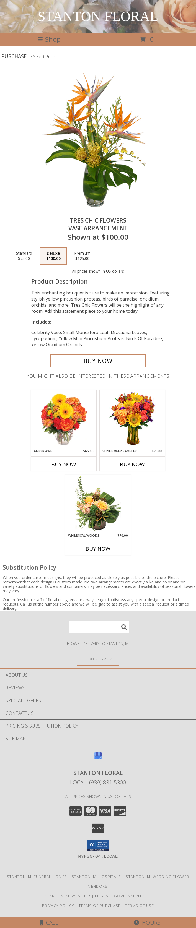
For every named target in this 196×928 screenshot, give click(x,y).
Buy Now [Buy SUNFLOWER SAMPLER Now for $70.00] (132, 464)
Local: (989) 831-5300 (98, 782)
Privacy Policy (58, 905)
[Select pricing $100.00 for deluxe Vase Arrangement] (53, 256)
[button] (98, 845)
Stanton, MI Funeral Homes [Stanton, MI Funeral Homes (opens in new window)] (37, 876)
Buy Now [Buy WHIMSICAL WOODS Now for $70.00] (98, 548)
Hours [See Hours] (147, 922)
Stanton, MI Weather (68, 895)
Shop (49, 39)
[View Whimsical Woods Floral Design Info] (98, 504)
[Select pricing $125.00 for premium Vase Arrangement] (82, 256)
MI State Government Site (123, 895)
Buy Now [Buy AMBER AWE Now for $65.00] (63, 464)
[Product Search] (99, 627)
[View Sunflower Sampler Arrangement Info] (132, 420)
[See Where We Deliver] (98, 658)
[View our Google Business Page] (98, 758)
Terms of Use (139, 905)
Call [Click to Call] (49, 922)
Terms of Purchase (99, 905)
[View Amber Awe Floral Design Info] (64, 419)
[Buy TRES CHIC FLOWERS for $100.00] (98, 360)
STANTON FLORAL (98, 16)
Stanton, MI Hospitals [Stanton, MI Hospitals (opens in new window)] (96, 876)
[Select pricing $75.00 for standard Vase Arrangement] (24, 256)
